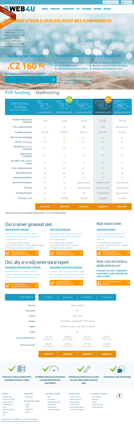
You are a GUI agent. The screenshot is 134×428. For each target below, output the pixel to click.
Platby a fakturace (8, 402)
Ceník (49, 397)
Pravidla (94, 402)
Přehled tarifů (29, 397)
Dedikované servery (75, 399)
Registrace (95, 399)
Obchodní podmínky (9, 409)
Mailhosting (48, 92)
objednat (45, 206)
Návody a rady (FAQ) (8, 399)
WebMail (27, 404)
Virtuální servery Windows (77, 409)
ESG (4, 415)
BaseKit (29, 137)
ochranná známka (20, 421)
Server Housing (74, 404)
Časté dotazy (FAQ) (97, 407)
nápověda (97, 9)
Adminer (27, 412)
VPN (12, 46)
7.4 (24, 142)
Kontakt (5, 412)
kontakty (107, 9)
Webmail (126, 2)
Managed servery (75, 402)
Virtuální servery (74, 397)
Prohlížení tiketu (52, 407)
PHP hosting (17, 92)
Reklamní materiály (97, 404)
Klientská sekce (110, 2)
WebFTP (27, 407)
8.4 (27, 142)
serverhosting (68, 9)
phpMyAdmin (29, 409)
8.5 (30, 142)
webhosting (55, 9)
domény (45, 9)
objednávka (86, 9)
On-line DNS (50, 399)
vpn (78, 9)
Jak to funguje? (96, 397)
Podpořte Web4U (8, 404)
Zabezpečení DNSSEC (53, 409)
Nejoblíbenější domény (54, 402)
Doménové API (51, 404)
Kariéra (5, 407)
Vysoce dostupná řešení (77, 407)
